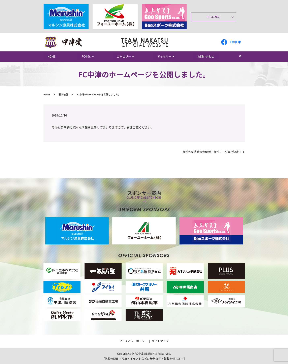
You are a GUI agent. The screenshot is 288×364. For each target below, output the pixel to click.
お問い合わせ (205, 56)
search (242, 56)
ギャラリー (164, 56)
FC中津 (86, 56)
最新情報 (63, 94)
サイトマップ (160, 341)
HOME (52, 56)
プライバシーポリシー (133, 341)
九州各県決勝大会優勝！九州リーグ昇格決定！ (212, 152)
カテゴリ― (124, 56)
